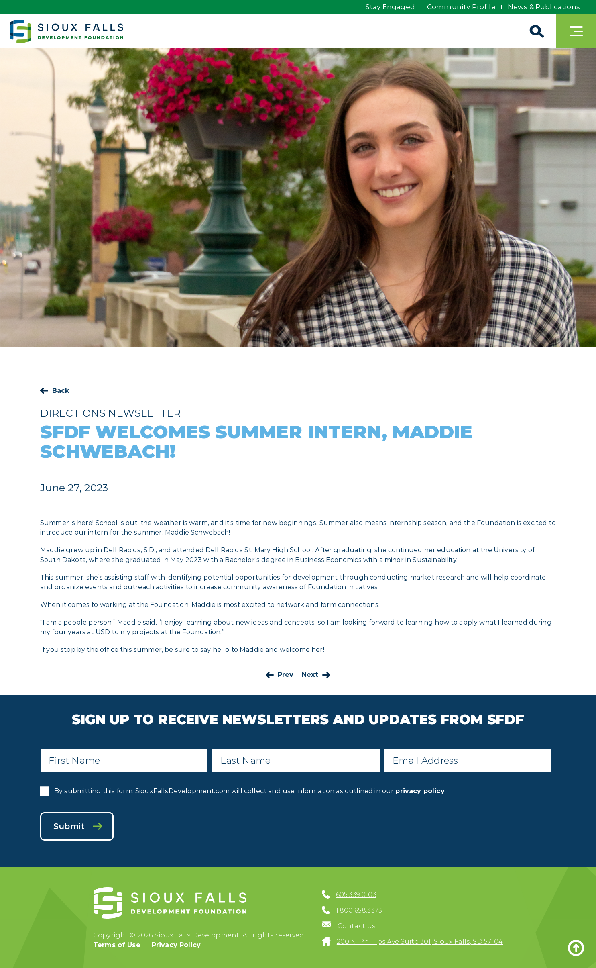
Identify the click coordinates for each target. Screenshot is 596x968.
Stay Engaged (390, 7)
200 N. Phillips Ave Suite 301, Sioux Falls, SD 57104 (420, 942)
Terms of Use (116, 945)
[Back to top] (576, 948)
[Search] (536, 31)
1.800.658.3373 (359, 910)
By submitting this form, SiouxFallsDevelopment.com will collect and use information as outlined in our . (250, 791)
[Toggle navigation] (576, 31)
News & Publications (544, 7)
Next (310, 674)
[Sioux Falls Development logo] (66, 31)
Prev (286, 674)
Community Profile (461, 7)
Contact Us (357, 926)
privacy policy (419, 791)
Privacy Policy (176, 945)
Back (60, 390)
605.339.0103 (356, 895)
